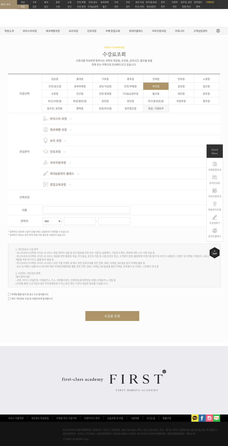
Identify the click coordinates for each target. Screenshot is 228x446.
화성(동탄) (151, 6)
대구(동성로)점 (156, 101)
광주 (128, 6)
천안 (175, 6)
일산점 (206, 86)
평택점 (79, 108)
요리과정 (73, 31)
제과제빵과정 (53, 31)
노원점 (206, 79)
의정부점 (181, 101)
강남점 (54, 79)
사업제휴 (135, 418)
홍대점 (79, 79)
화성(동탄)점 (80, 101)
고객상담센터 (200, 31)
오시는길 (151, 418)
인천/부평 (81, 2)
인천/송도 (93, 2)
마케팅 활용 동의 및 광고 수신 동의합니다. (30, 294)
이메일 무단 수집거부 (66, 418)
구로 (34, 2)
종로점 (130, 79)
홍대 (46, 2)
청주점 (206, 101)
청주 (163, 6)
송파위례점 (80, 86)
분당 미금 (139, 2)
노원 (70, 2)
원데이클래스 (136, 31)
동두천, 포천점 (54, 108)
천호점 (181, 79)
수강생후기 (214, 223)
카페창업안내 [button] (214, 169)
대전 (116, 6)
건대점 (155, 79)
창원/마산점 (105, 108)
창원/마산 (186, 6)
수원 (58, 6)
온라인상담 (214, 183)
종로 (58, 2)
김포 (34, 6)
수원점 (54, 93)
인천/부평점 (130, 86)
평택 (198, 6)
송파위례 (105, 2)
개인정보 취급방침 (40, 418)
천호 (128, 2)
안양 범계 (81, 6)
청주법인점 (130, 108)
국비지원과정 (159, 31)
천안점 (130, 101)
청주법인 (198, 2)
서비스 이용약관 (16, 418)
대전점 (181, 93)
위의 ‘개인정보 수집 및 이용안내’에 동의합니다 (32, 298)
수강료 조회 (112, 316)
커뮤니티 (179, 31)
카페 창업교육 (112, 31)
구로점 (105, 79)
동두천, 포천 (186, 2)
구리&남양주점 (130, 93)
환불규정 (167, 418)
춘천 (163, 2)
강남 (23, 2)
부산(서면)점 (54, 101)
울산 (105, 6)
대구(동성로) (151, 2)
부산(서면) (139, 6)
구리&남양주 (93, 6)
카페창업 (210, 2)
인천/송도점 (55, 86)
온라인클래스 (214, 236)
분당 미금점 (105, 86)
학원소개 (9, 31)
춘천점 (105, 101)
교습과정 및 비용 (115, 418)
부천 (23, 6)
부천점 (155, 86)
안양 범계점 (105, 93)
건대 (116, 2)
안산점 (79, 93)
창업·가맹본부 (156, 108)
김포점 (181, 86)
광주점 (206, 93)
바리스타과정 (30, 31)
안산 (70, 6)
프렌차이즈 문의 (92, 418)
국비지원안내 (214, 196)
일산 (46, 6)
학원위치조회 (214, 209)
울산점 (155, 93)
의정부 (175, 2)
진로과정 (91, 31)
